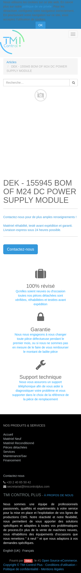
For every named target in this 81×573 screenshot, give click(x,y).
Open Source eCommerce (59, 560)
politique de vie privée (37, 6)
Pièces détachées (15, 447)
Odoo (28, 560)
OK (40, 25)
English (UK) (11, 550)
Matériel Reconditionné (18, 443)
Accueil (8, 434)
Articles (11, 62)
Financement (12, 460)
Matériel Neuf (12, 439)
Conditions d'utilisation (60, 565)
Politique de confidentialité (20, 569)
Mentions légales (52, 569)
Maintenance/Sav (15, 456)
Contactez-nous (20, 249)
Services (9, 451)
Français (28, 550)
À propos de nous (58, 495)
